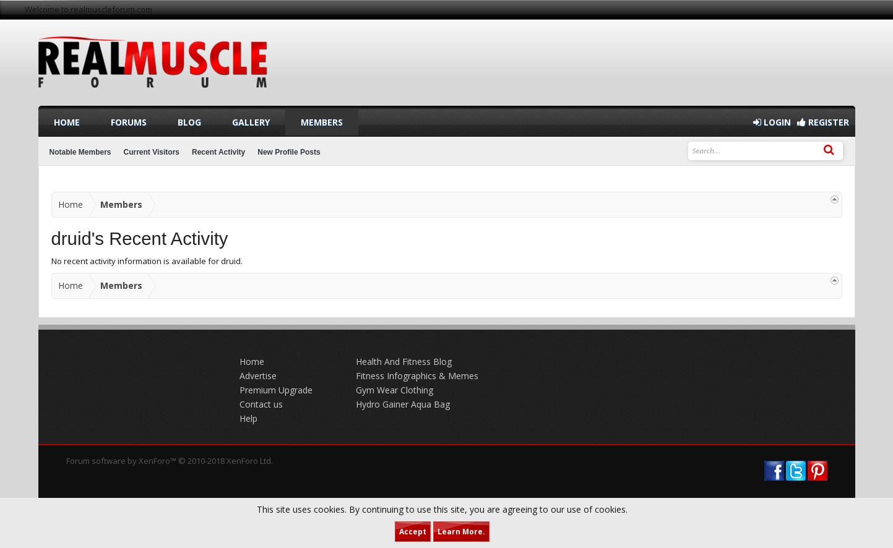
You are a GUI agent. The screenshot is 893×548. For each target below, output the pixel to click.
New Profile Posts (288, 152)
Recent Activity (218, 152)
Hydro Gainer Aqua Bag (403, 404)
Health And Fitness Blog (404, 361)
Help (248, 418)
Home (67, 122)
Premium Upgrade (276, 390)
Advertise (258, 376)
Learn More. (461, 531)
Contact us (261, 404)
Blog (189, 122)
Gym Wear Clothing (394, 390)
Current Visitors (151, 152)
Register (823, 122)
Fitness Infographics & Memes (417, 376)
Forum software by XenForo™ (169, 460)
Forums (129, 122)
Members (322, 122)
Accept (412, 531)
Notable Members (80, 152)
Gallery (251, 122)
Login (772, 122)
